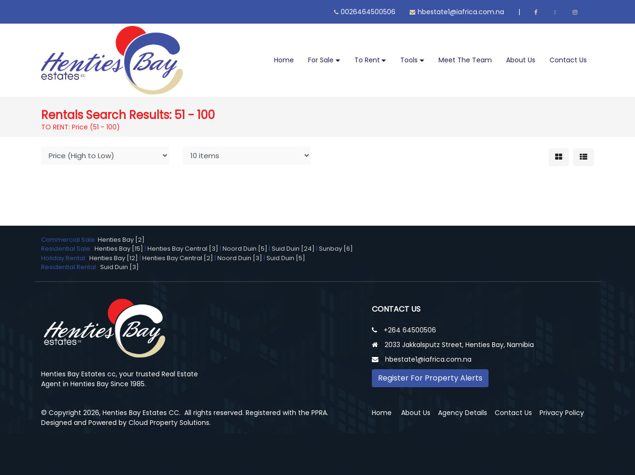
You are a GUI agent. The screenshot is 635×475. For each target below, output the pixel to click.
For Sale (321, 60)
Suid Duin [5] (285, 258)
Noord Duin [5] (245, 248)
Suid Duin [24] (293, 248)
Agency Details (462, 412)
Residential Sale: (67, 248)
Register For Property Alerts (430, 378)
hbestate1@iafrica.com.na (457, 12)
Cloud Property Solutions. (170, 422)
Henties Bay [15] (118, 248)
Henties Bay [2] (121, 239)
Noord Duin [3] (239, 258)
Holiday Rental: (65, 258)
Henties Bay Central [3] (182, 248)
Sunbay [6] (336, 248)
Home (284, 60)
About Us (520, 60)
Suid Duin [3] (119, 267)
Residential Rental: (70, 267)
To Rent (367, 60)
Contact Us (568, 60)
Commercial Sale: (69, 239)
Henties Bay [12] (113, 258)
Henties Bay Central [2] (177, 258)
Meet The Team (465, 60)
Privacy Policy (562, 412)
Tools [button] (409, 60)
